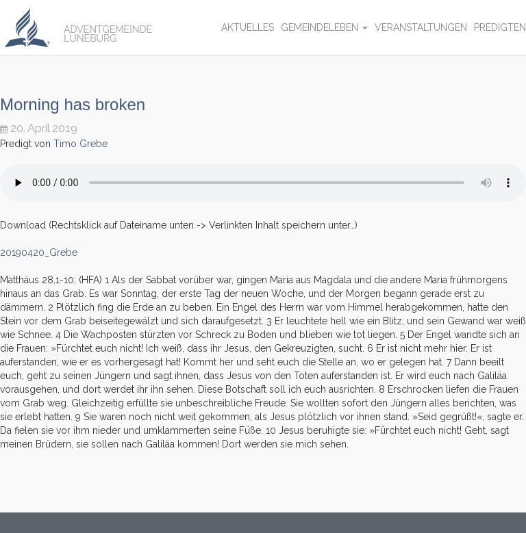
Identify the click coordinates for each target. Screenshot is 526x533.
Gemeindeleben (324, 27)
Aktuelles (247, 27)
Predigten (500, 27)
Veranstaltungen (421, 27)
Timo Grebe (80, 143)
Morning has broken (72, 104)
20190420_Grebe (38, 252)
